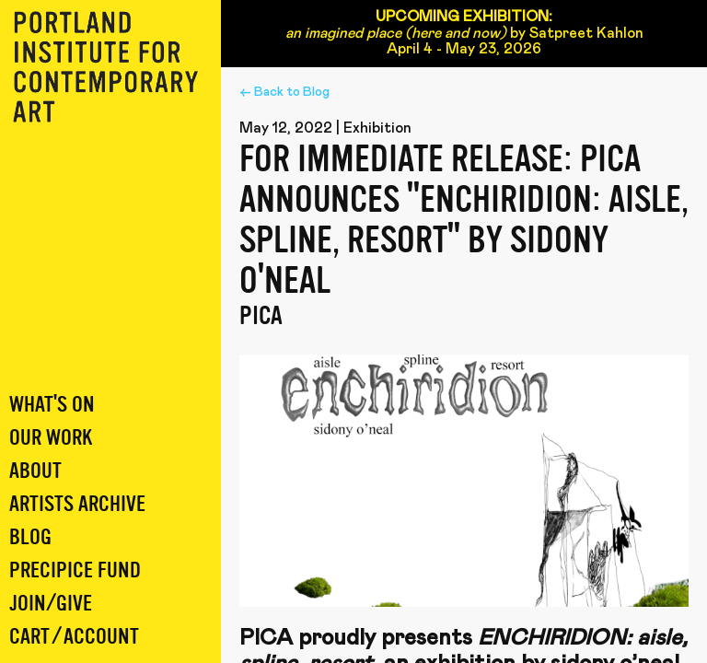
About (35, 471)
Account (101, 636)
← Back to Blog (284, 92)
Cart (29, 636)
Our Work (50, 437)
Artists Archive (77, 504)
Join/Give (50, 603)
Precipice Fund (75, 570)
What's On (52, 404)
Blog (30, 537)
